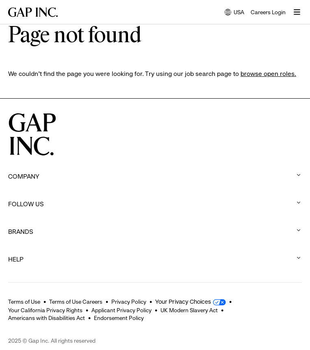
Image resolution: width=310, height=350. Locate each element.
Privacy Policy (128, 301)
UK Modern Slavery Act (189, 310)
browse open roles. (268, 74)
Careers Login (268, 12)
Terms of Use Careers (75, 301)
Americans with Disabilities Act (46, 318)
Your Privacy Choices (183, 301)
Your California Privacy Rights (45, 310)
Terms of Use (24, 301)
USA (234, 13)
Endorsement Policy (119, 318)
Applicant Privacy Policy (121, 310)
